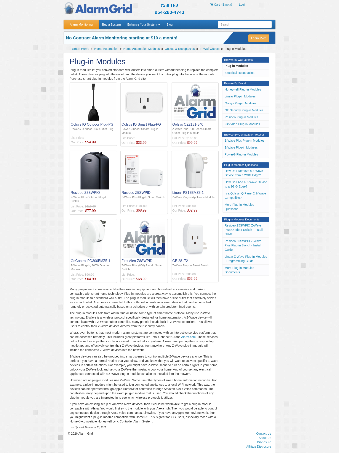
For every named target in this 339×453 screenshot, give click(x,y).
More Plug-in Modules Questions (239, 207)
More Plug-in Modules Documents (239, 270)
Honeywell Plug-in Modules (243, 89)
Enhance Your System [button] (143, 24)
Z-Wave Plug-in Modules (241, 147)
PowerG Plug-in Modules (241, 154)
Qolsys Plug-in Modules (240, 103)
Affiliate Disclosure (258, 446)
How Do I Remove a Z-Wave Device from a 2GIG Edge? (244, 173)
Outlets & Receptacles (180, 48)
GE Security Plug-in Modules (244, 110)
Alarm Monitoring (81, 24)
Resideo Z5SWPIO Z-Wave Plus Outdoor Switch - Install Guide (244, 230)
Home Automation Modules (141, 48)
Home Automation (106, 48)
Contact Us (263, 433)
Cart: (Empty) (221, 4)
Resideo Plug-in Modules (241, 117)
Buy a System (111, 24)
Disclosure (264, 442)
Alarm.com (188, 337)
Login (242, 4)
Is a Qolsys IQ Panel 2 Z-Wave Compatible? (245, 195)
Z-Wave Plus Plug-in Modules (244, 140)
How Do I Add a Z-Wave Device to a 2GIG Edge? (246, 184)
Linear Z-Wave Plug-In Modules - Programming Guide (246, 259)
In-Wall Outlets (209, 48)
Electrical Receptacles (239, 72)
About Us (265, 438)
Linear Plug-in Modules (240, 96)
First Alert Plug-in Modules (242, 124)
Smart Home (80, 48)
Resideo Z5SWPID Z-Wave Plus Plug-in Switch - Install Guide (243, 245)
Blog (169, 24)
